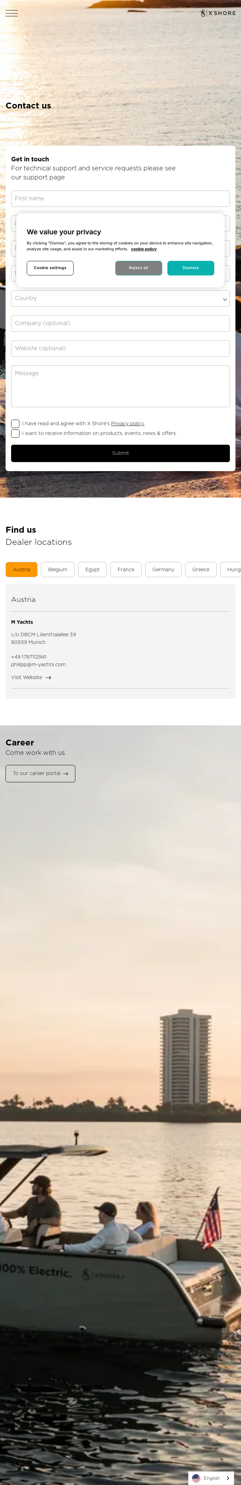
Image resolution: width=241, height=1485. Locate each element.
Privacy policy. (127, 423)
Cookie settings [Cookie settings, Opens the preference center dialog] (50, 267)
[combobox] (211, 1478)
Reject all (138, 267)
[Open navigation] (11, 13)
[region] (120, 250)
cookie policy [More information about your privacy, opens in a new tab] (144, 249)
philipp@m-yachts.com (38, 664)
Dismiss (191, 267)
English (206, 1478)
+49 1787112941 (29, 657)
